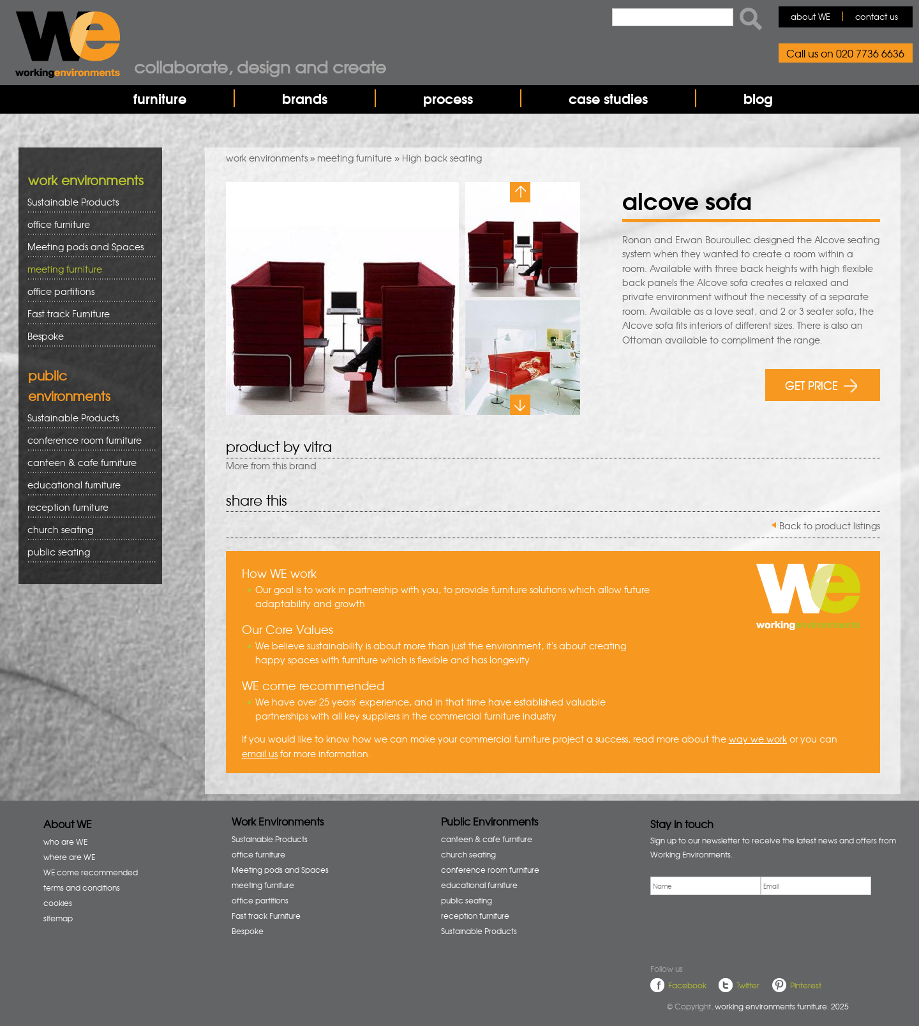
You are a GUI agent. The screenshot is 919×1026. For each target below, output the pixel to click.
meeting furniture (354, 157)
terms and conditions (81, 887)
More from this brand (271, 465)
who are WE (65, 841)
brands (304, 98)
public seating (87, 552)
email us (260, 753)
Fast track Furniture (68, 313)
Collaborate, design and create (260, 66)
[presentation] (747, 927)
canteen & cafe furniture (87, 462)
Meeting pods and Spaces (87, 246)
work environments (267, 157)
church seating (60, 529)
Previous (520, 192)
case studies (608, 98)
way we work (758, 738)
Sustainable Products (73, 201)
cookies (57, 903)
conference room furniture (87, 440)
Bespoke (45, 335)
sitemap (58, 918)
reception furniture (87, 507)
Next (520, 405)
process (448, 98)
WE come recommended (90, 872)
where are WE (69, 857)
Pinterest (805, 985)
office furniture (87, 224)
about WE (810, 16)
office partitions (87, 291)
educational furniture (87, 485)
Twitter (747, 985)
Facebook (687, 985)
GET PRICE (821, 385)
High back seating (442, 157)
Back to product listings (829, 525)
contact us (876, 16)
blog (758, 98)
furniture (159, 98)
